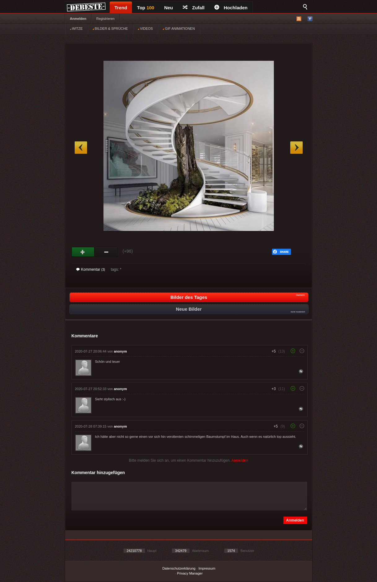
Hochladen (231, 7)
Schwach (106, 252)
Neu (168, 7)
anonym (120, 351)
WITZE (76, 28)
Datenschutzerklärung (178, 568)
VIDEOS (145, 28)
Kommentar (90, 269)
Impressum (207, 568)
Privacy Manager (190, 573)
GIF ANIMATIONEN (179, 28)
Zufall (193, 7)
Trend (121, 7)
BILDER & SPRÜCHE (110, 28)
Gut (83, 252)
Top (145, 7)
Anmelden (78, 18)
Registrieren (105, 18)
